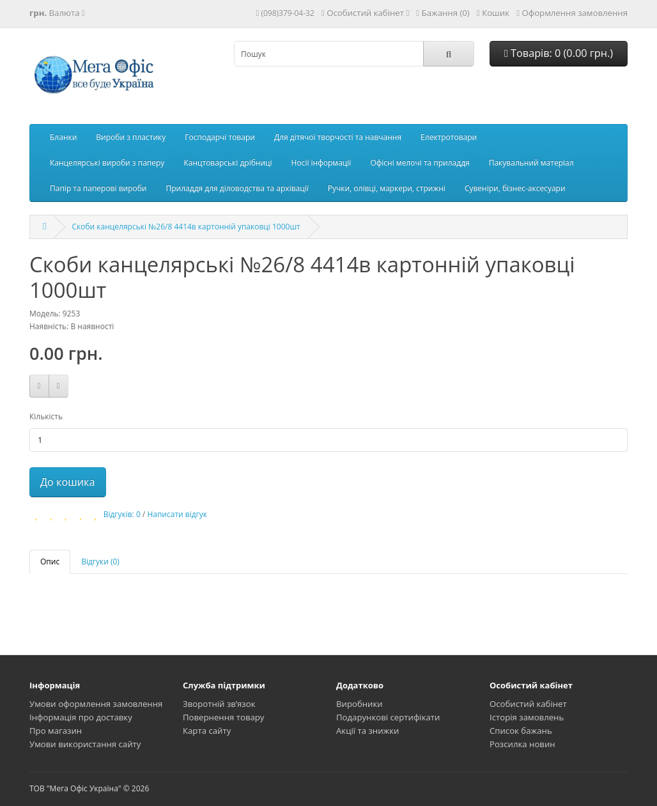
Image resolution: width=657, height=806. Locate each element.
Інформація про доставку (80, 717)
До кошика (67, 482)
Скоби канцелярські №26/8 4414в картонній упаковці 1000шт (186, 226)
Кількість (46, 416)
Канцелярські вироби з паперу (107, 162)
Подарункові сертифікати (388, 717)
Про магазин (55, 730)
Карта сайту (207, 730)
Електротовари (449, 137)
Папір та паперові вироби (98, 188)
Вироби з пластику (131, 137)
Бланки (63, 137)
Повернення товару (223, 717)
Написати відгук (177, 514)
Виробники (359, 703)
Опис (49, 561)
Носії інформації (321, 162)
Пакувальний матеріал (531, 162)
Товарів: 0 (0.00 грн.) (558, 53)
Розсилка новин (522, 744)
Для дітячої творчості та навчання (337, 137)
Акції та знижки (367, 730)
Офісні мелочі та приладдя (419, 162)
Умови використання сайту (85, 744)
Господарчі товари (220, 137)
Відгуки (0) (100, 561)
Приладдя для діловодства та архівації (237, 188)
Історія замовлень (527, 717)
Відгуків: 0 (122, 514)
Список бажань (521, 730)
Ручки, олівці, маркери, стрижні (386, 188)
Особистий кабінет (528, 703)
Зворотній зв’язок (219, 703)
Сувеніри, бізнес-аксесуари (515, 188)
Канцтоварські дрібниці (227, 162)
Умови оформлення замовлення (95, 703)
